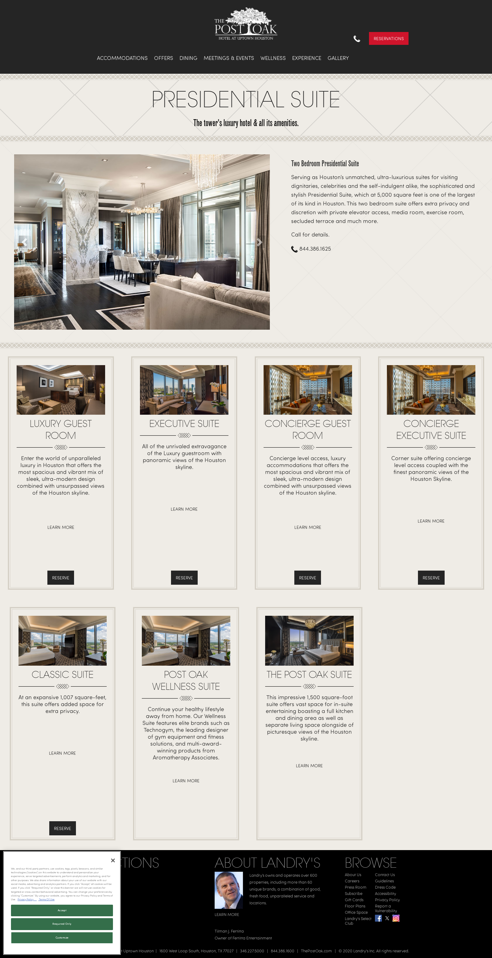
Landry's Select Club (358, 921)
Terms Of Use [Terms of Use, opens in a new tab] (46, 899)
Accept (62, 910)
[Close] (113, 860)
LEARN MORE (227, 914)
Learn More (60, 527)
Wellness (273, 58)
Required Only (61, 923)
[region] (62, 903)
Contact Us (385, 874)
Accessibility (385, 893)
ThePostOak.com (316, 950)
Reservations (389, 38)
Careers (352, 880)
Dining (188, 58)
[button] (25, 242)
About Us (353, 874)
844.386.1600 (282, 950)
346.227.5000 (252, 950)
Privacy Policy (387, 899)
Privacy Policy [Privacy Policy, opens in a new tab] (27, 899)
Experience (306, 58)
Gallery (338, 58)
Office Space (356, 912)
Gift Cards (354, 899)
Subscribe (353, 893)
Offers (163, 58)
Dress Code (385, 887)
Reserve (60, 577)
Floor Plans (355, 905)
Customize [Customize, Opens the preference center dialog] (62, 937)
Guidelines (384, 880)
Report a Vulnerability (386, 908)
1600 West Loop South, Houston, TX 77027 (196, 950)
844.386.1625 (311, 248)
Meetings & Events (229, 58)
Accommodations (122, 58)
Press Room (355, 887)
